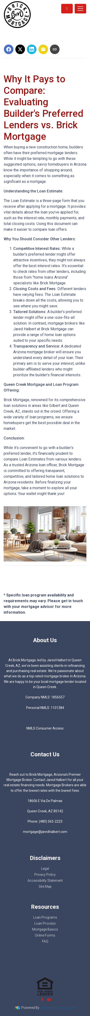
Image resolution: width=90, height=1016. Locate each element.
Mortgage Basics (45, 929)
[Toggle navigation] (80, 8)
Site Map (45, 886)
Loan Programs (45, 917)
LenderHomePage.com (58, 1008)
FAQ (45, 941)
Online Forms (45, 935)
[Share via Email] (43, 49)
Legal (45, 868)
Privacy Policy (45, 874)
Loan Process (45, 923)
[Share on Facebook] (8, 49)
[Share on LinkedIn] (31, 49)
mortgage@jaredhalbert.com (45, 832)
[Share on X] (20, 49)
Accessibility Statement (45, 880)
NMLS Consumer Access (45, 728)
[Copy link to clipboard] (55, 49)
